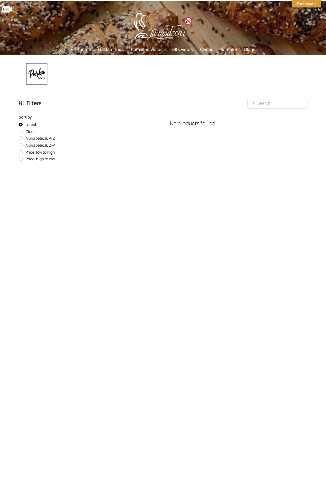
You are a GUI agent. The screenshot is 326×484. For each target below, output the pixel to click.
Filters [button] (30, 103)
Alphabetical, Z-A (40, 145)
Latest (31, 124)
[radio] (27, 124)
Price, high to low (40, 159)
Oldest (31, 131)
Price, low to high (40, 152)
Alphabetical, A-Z (40, 138)
